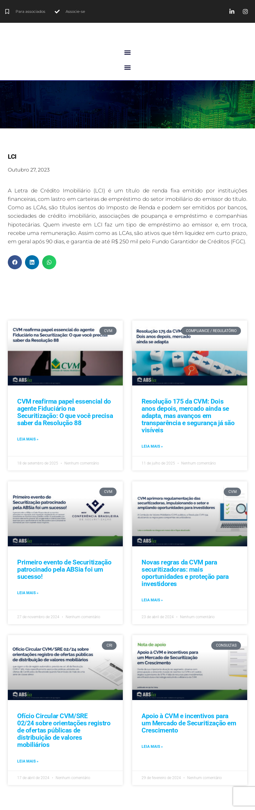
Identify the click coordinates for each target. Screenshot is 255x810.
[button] (127, 52)
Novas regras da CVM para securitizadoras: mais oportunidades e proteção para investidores (185, 573)
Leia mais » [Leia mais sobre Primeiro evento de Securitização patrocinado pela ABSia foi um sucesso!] (27, 593)
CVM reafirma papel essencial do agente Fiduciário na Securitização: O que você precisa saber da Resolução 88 (65, 412)
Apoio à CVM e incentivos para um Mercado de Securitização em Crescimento (189, 723)
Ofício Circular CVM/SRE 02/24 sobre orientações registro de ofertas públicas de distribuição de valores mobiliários (64, 730)
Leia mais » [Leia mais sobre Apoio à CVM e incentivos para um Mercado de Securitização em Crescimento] (152, 746)
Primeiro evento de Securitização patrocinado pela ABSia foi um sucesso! (64, 569)
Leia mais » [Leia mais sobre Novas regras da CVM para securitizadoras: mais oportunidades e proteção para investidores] (152, 600)
